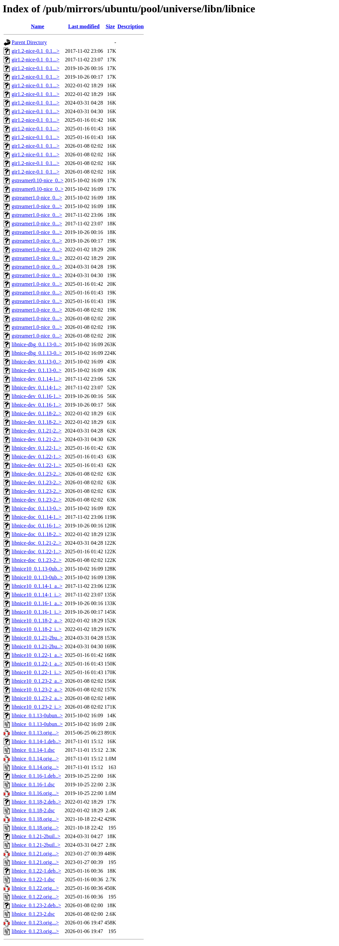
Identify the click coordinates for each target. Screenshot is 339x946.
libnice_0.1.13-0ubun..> (37, 715)
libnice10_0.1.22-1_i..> (36, 672)
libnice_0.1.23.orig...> (35, 922)
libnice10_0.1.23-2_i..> (36, 707)
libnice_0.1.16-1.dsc (33, 784)
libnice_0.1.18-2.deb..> (36, 802)
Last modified (84, 26)
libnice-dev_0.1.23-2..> (36, 474)
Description (131, 26)
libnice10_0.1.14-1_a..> (37, 586)
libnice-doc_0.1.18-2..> (36, 534)
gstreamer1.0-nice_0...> (37, 197)
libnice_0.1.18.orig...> (35, 819)
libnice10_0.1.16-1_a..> (37, 603)
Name (37, 26)
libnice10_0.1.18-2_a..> (37, 620)
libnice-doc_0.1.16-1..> (36, 525)
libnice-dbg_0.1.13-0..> (37, 344)
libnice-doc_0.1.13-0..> (36, 508)
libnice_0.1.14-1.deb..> (36, 741)
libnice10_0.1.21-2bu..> (37, 638)
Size (110, 26)
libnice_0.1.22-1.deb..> (36, 871)
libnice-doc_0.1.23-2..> (36, 560)
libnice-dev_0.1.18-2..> (36, 413)
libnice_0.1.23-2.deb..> (36, 905)
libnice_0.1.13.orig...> (35, 733)
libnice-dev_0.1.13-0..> (36, 361)
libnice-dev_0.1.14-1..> (36, 379)
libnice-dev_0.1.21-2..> (36, 431)
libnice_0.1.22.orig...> (35, 888)
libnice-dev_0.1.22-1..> (36, 448)
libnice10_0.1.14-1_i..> (36, 594)
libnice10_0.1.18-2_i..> (36, 629)
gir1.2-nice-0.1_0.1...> (35, 51)
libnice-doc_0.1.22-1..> (36, 551)
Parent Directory (29, 42)
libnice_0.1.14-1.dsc (33, 750)
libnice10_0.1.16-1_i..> (36, 612)
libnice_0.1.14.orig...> (35, 758)
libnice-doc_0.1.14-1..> (36, 517)
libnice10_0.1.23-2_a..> (37, 681)
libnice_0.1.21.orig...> (35, 853)
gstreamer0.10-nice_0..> (37, 180)
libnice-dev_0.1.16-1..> (36, 396)
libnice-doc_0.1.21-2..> (36, 543)
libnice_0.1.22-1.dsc (33, 879)
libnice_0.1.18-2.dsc (33, 810)
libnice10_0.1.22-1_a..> (37, 655)
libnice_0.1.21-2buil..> (36, 836)
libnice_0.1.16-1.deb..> (36, 776)
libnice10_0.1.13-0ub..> (37, 569)
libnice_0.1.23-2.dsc (33, 914)
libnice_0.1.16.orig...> (35, 793)
